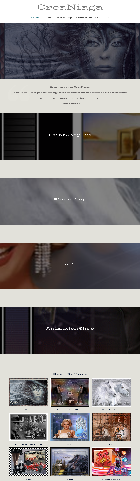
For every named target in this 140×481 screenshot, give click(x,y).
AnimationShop (70, 410)
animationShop (88, 17)
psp (48, 17)
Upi (70, 444)
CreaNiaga (70, 7)
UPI (107, 17)
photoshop (63, 17)
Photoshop (111, 410)
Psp (28, 410)
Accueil (36, 17)
